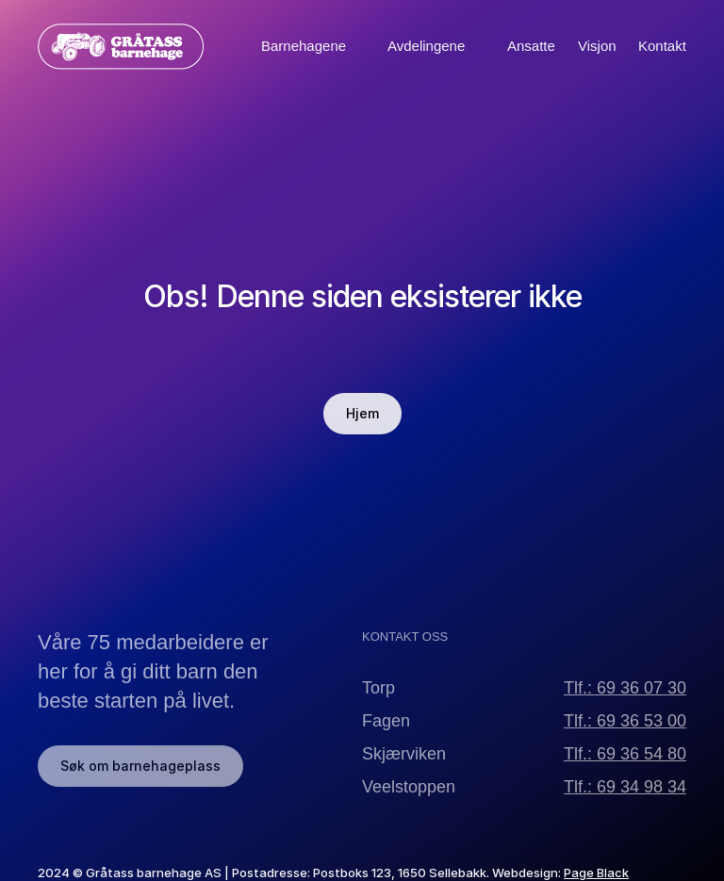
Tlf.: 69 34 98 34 (625, 795)
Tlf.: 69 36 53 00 (625, 729)
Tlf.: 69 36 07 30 (625, 696)
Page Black (596, 872)
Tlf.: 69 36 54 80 (625, 762)
